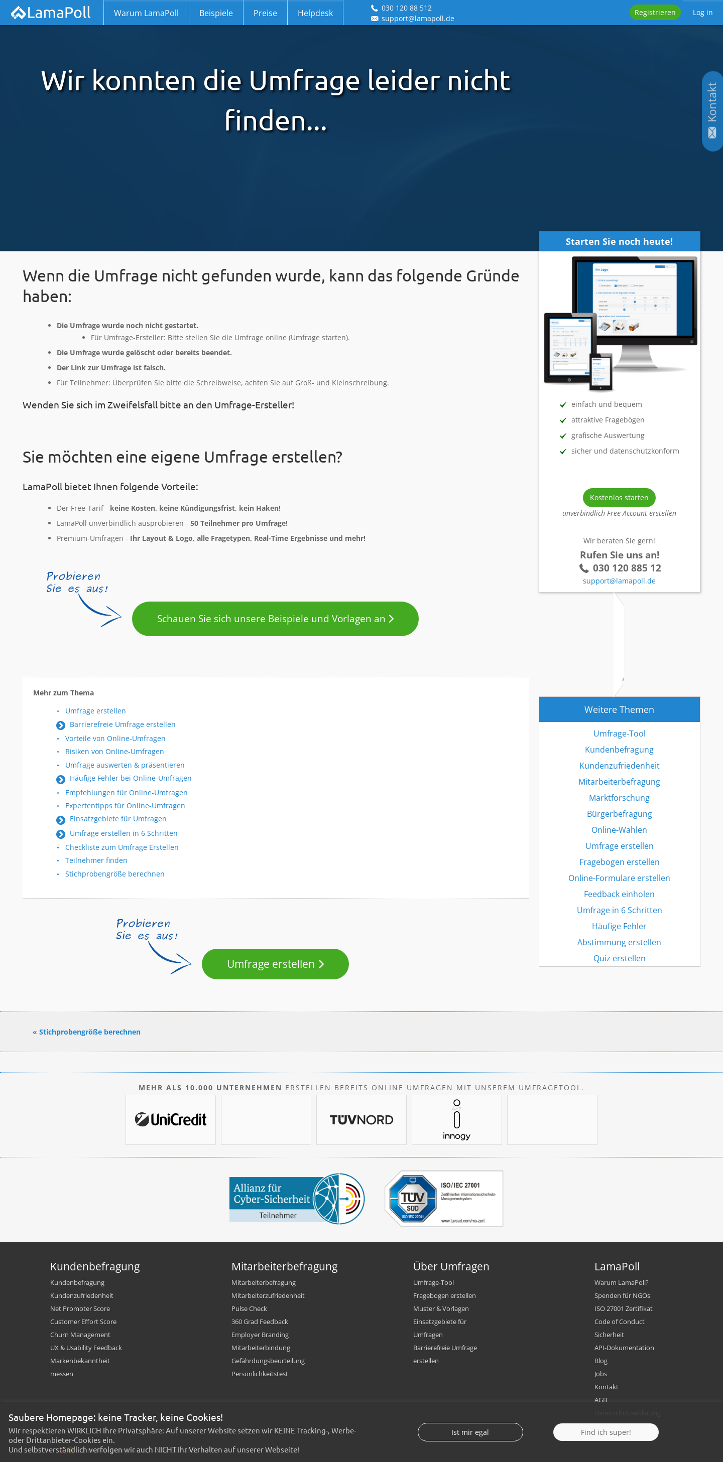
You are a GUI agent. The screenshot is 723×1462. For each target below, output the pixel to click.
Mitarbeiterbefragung (619, 781)
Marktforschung (619, 797)
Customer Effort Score (83, 1321)
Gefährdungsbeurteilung (268, 1360)
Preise (265, 13)
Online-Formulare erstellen (619, 878)
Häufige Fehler (619, 926)
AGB (600, 1399)
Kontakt (606, 1386)
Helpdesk (315, 13)
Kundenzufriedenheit (619, 765)
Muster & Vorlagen (441, 1308)
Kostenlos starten (619, 497)
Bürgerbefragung (619, 813)
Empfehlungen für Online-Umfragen (126, 792)
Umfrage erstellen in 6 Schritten (124, 833)
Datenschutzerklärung (627, 1412)
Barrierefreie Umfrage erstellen (123, 724)
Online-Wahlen (619, 829)
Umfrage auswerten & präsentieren (125, 765)
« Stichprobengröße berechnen (87, 1032)
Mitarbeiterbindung (260, 1347)
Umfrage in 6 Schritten (619, 910)
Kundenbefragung (619, 749)
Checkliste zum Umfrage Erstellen (122, 847)
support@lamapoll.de (619, 581)
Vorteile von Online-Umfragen (115, 738)
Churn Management (80, 1334)
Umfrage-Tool (619, 733)
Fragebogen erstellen (619, 861)
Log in (703, 12)
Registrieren (655, 12)
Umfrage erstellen (95, 710)
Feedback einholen (619, 894)
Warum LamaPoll (146, 13)
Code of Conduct (619, 1321)
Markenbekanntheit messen (80, 1367)
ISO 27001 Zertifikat (623, 1308)
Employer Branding (260, 1334)
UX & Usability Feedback (86, 1347)
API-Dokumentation (624, 1347)
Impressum (611, 1425)
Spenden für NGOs (622, 1295)
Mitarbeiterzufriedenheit (268, 1295)
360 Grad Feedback (259, 1321)
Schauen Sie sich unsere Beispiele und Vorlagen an (271, 618)
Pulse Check (249, 1308)
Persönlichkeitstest (259, 1373)
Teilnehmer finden (96, 860)
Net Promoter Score (80, 1308)
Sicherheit (609, 1334)
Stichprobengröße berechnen (115, 874)
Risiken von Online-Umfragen (114, 751)
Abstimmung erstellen (619, 942)
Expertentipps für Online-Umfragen (125, 805)
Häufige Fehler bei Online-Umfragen (131, 778)
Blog (601, 1360)
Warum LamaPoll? (621, 1282)
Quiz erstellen (619, 958)
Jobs (600, 1373)
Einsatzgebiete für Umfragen (118, 818)
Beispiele (216, 13)
